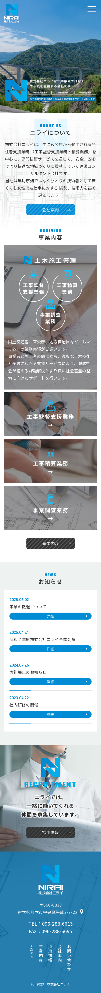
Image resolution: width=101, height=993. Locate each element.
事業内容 (41, 953)
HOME (31, 951)
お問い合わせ (69, 957)
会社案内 (50, 209)
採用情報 (50, 953)
